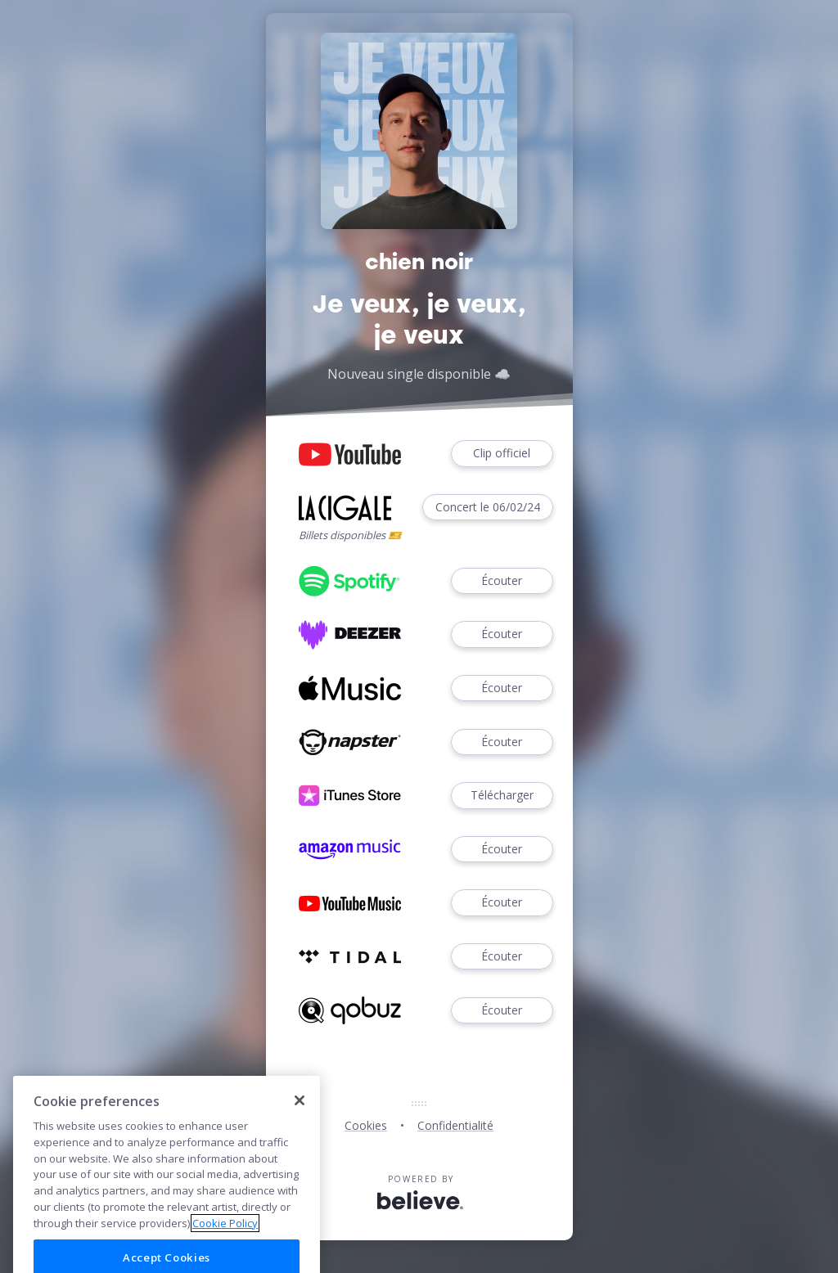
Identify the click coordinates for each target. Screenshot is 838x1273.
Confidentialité (455, 1125)
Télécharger (502, 795)
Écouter (502, 581)
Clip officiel (502, 453)
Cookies (366, 1125)
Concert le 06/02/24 (487, 507)
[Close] (300, 1120)
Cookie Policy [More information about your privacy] (225, 1242)
